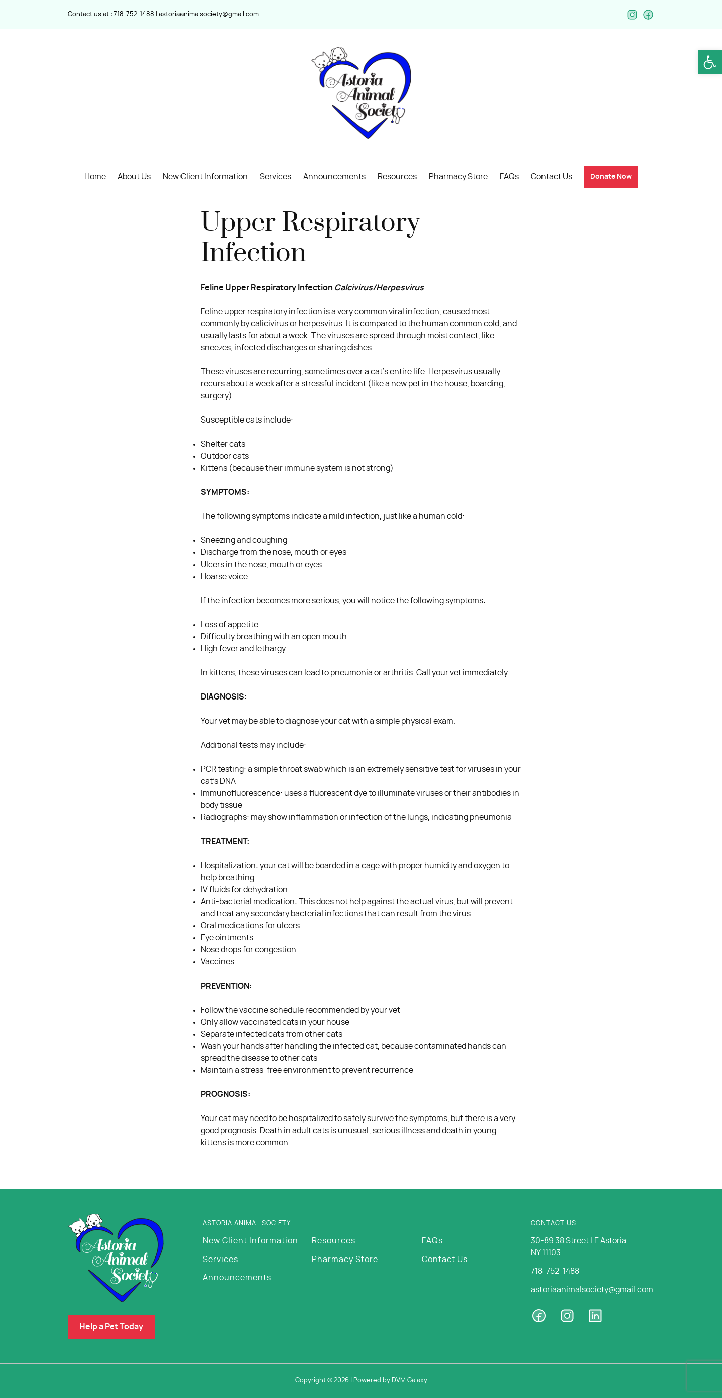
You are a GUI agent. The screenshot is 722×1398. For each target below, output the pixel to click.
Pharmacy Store (345, 1258)
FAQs (432, 1240)
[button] (710, 62)
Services (220, 1258)
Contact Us (445, 1258)
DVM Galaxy (409, 1380)
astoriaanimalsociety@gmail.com (209, 14)
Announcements (237, 1277)
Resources (333, 1240)
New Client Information (250, 1240)
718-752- (127, 14)
